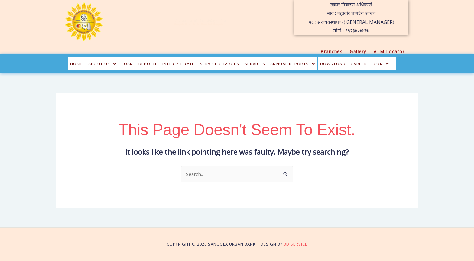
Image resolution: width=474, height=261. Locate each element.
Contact (384, 63)
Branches (331, 52)
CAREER (359, 63)
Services (255, 63)
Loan (127, 63)
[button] (102, 63)
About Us (102, 63)
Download (333, 63)
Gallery (358, 52)
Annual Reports (292, 63)
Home (76, 63)
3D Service (295, 244)
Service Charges (219, 63)
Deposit (147, 63)
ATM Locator (389, 52)
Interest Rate (178, 63)
